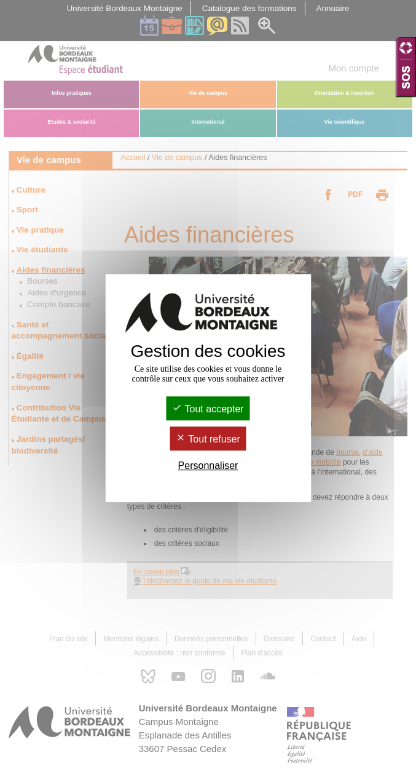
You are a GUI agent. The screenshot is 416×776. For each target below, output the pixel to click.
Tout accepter (207, 409)
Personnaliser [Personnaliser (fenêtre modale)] (208, 465)
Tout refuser (208, 439)
